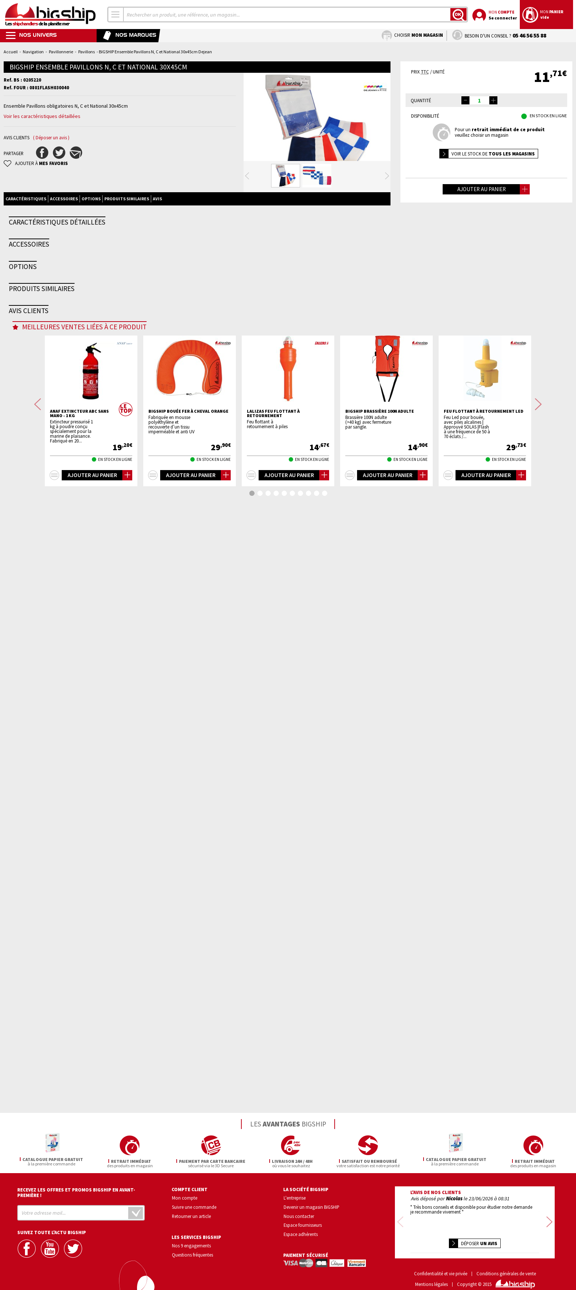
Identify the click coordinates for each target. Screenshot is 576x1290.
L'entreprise (295, 1197)
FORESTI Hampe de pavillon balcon (195, 445)
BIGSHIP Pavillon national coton (194, 796)
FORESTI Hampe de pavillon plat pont (290, 447)
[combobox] (115, 14)
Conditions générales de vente (506, 1262)
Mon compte (184, 1197)
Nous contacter (299, 1215)
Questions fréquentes (192, 1254)
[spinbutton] (479, 100)
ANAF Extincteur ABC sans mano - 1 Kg (79, 1019)
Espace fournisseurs (303, 1224)
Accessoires (64, 228)
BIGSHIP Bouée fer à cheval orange (188, 1017)
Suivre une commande (194, 1206)
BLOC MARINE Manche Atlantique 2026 (193, 623)
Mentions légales (431, 1273)
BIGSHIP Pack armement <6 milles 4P (98, 621)
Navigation (33, 51)
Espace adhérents (301, 1233)
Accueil (11, 51)
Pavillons (86, 51)
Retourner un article (191, 1215)
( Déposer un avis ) (51, 137)
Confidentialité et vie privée (440, 1262)
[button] (493, 100)
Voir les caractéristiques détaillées (42, 116)
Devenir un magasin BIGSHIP (311, 1206)
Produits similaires (126, 228)
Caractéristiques (26, 228)
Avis (157, 228)
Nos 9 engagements (191, 1244)
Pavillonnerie (61, 51)
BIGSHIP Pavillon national (87, 796)
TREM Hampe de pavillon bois (90, 445)
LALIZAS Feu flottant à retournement (273, 1019)
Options (91, 228)
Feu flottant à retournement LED (483, 1017)
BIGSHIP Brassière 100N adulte (379, 1017)
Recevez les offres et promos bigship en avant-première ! (76, 1191)
